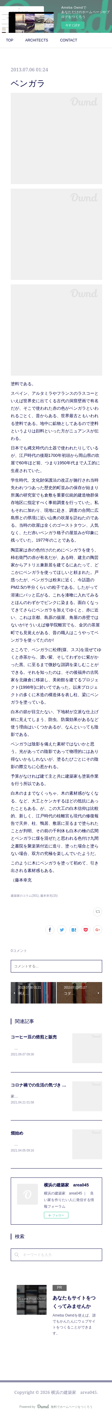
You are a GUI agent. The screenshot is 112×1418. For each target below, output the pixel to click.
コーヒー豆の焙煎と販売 (34, 1037)
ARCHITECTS (36, 40)
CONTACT (68, 40)
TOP (9, 40)
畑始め (17, 1134)
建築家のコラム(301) (25, 895)
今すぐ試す (72, 25)
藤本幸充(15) (49, 895)
